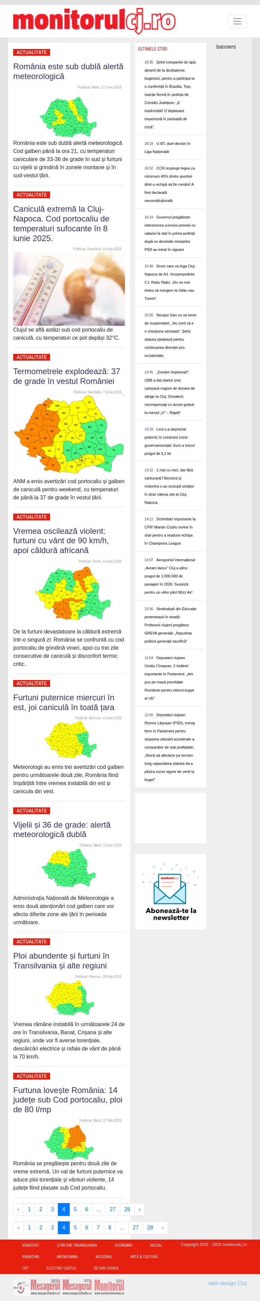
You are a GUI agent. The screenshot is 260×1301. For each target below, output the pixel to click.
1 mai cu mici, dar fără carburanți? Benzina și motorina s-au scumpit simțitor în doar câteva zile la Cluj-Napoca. (169, 486)
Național (103, 1256)
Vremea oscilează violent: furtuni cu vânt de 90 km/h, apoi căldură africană (61, 540)
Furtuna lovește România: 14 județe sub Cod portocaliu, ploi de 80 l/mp (68, 1100)
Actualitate (32, 52)
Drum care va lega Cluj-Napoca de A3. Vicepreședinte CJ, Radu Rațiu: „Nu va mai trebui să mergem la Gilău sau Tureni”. (170, 282)
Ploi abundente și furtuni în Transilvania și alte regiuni (61, 960)
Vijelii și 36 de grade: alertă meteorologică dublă (62, 829)
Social (156, 1245)
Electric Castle (61, 1268)
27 (113, 1209)
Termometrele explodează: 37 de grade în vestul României (66, 376)
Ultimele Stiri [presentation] (152, 49)
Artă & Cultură (144, 1256)
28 (127, 1209)
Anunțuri (30, 1256)
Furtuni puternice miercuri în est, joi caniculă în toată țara (63, 702)
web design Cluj (228, 1283)
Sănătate (30, 1245)
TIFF (25, 1268)
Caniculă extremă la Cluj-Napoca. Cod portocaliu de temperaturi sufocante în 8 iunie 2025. (61, 223)
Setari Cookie (106, 1268)
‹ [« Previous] (18, 1209)
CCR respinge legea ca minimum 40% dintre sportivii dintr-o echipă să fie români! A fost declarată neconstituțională (170, 184)
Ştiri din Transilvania (77, 1245)
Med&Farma (67, 1256)
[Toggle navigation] (237, 21)
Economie (124, 1245)
